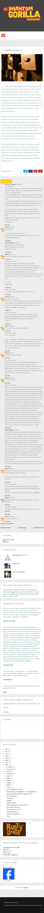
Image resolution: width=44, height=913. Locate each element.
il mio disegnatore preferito (14, 789)
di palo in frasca (11, 803)
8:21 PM (7, 376)
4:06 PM (7, 351)
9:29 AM (7, 496)
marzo (9, 787)
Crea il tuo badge (7, 880)
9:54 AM (7, 225)
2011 (7, 753)
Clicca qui (6, 712)
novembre (10, 769)
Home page (22, 527)
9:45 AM (7, 521)
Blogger (25, 887)
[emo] (7, 227)
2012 (7, 751)
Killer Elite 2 (6, 849)
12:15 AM (8, 466)
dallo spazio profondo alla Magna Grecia (18, 794)
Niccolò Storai (9, 243)
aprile (8, 785)
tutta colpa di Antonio (13, 807)
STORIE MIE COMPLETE (10, 855)
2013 (7, 749)
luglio (8, 778)
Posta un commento (6, 523)
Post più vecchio (38, 527)
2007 (7, 762)
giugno (9, 780)
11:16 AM (8, 259)
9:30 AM (7, 505)
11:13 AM (8, 252)
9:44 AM (7, 514)
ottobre (9, 771)
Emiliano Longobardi (8, 867)
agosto (9, 776)
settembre (10, 774)
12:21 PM (8, 331)
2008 (7, 760)
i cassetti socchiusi (12, 812)
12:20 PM (8, 324)
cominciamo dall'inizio (13, 814)
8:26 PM (7, 383)
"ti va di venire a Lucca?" (13, 809)
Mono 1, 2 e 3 (7, 851)
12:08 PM (8, 310)
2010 (7, 756)
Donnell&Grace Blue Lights (11, 847)
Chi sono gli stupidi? (19, 572)
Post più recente (5, 527)
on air (8, 816)
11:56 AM (8, 287)
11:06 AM (8, 241)
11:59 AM (8, 295)
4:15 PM (7, 358)
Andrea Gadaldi (9, 540)
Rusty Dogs (6, 853)
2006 (7, 765)
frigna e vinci (16, 563)
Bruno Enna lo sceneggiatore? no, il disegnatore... (21, 791)
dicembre (10, 767)
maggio (9, 783)
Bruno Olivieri (9, 430)
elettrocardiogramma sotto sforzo (17, 805)
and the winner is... (12, 796)
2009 (7, 758)
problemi (9, 800)
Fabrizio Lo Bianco (10, 184)
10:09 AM (8, 428)
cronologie (9, 798)
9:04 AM (7, 482)
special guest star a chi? (20, 555)
